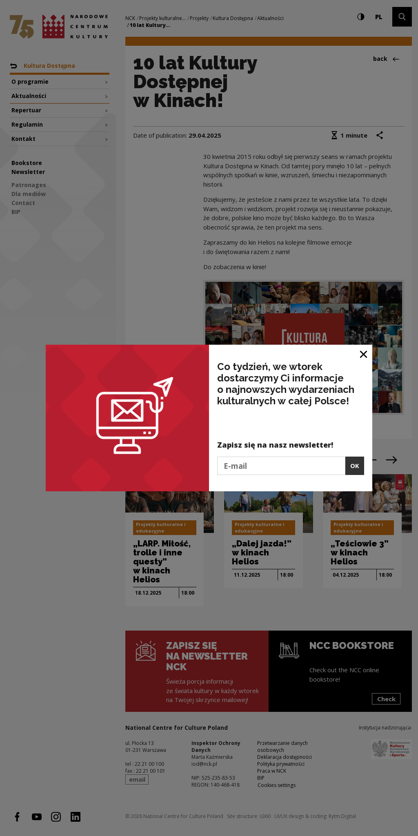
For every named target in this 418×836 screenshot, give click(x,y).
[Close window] (364, 354)
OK (354, 465)
